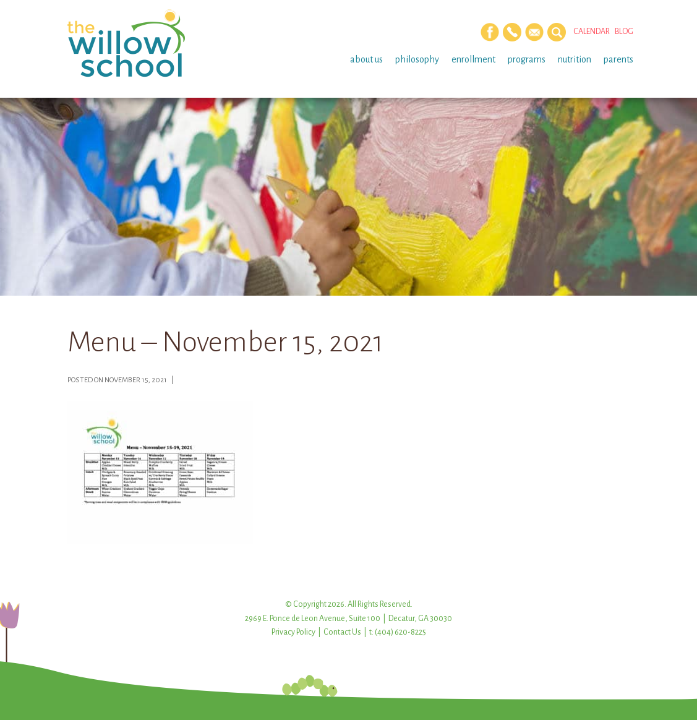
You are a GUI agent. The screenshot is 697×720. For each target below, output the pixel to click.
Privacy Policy (293, 632)
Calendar (591, 31)
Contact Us (342, 632)
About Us (366, 59)
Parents (618, 59)
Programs (526, 59)
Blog (624, 31)
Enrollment (473, 59)
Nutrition (574, 59)
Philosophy (417, 59)
